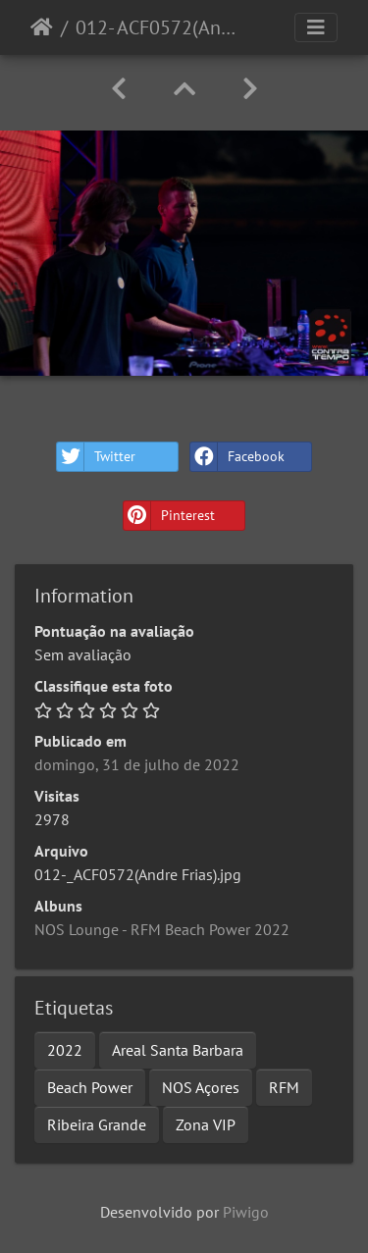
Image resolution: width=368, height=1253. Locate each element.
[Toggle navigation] (316, 27)
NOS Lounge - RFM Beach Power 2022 (161, 929)
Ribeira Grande (96, 1124)
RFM (284, 1087)
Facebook (237, 457)
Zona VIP (206, 1124)
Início (41, 27)
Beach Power (89, 1087)
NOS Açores (200, 1087)
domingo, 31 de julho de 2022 (136, 764)
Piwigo (246, 1212)
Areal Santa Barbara (177, 1050)
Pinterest (169, 515)
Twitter (96, 457)
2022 (64, 1050)
